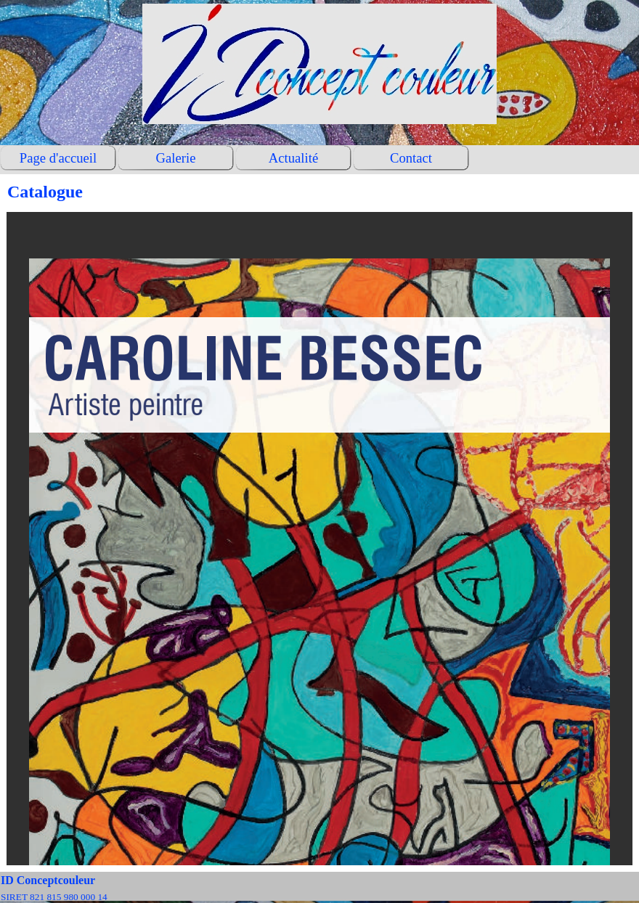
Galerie (176, 158)
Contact (411, 158)
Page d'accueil (58, 158)
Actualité (293, 158)
